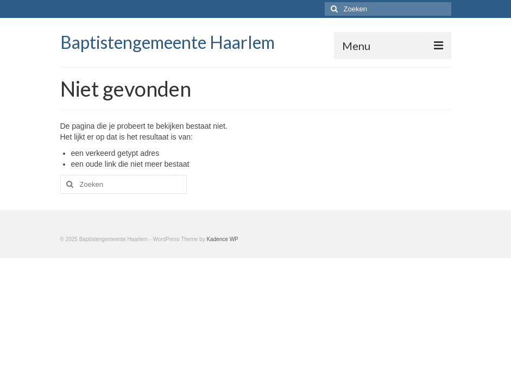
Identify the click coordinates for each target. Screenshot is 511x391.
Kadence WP (222, 239)
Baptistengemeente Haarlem (167, 42)
